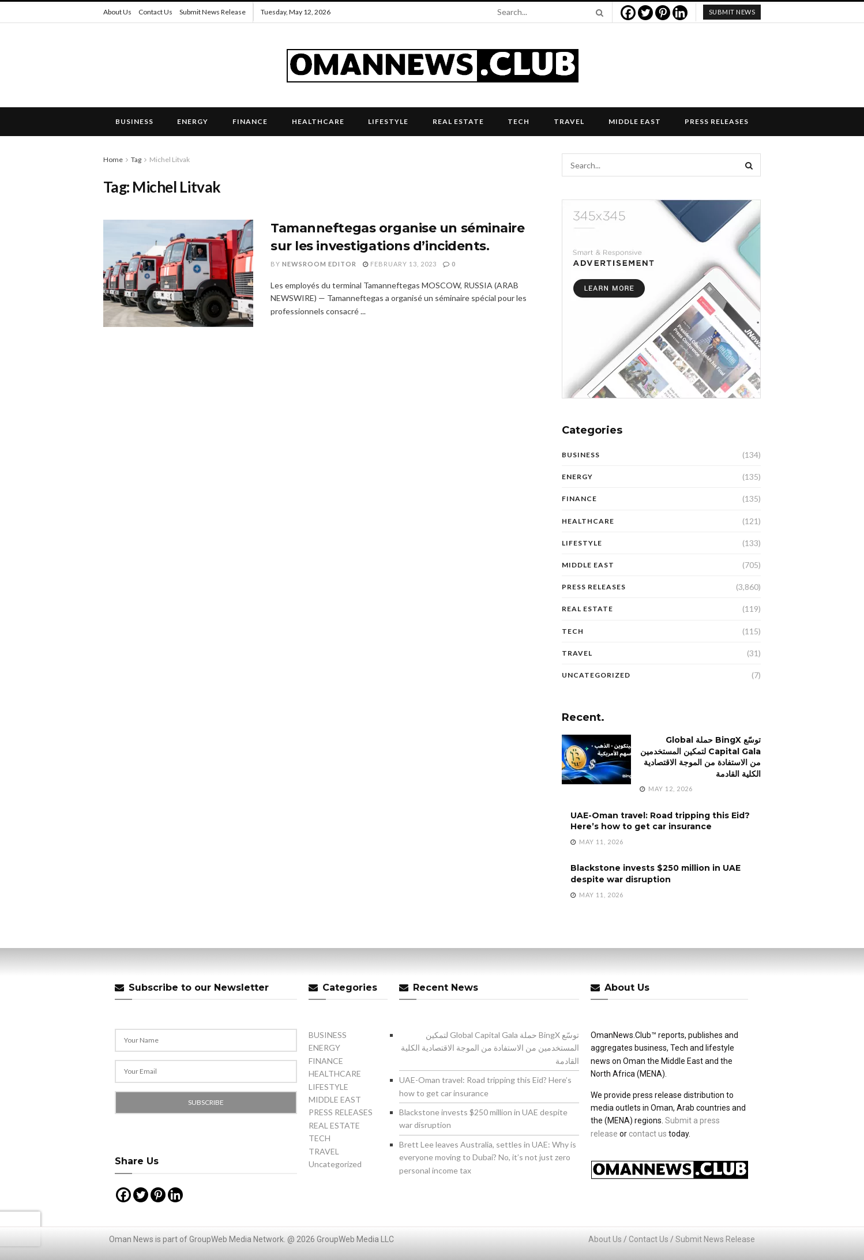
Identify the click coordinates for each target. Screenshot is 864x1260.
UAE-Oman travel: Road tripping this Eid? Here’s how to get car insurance (660, 821)
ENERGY (192, 121)
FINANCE (250, 121)
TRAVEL (569, 121)
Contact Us (155, 11)
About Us (117, 11)
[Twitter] (645, 12)
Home (113, 159)
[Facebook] (628, 12)
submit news (732, 12)
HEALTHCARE (318, 121)
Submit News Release (212, 11)
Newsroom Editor (319, 264)
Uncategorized (596, 675)
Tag (136, 159)
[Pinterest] (662, 12)
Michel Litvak (169, 159)
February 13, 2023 (400, 264)
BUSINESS (134, 121)
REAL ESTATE (458, 121)
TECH (518, 121)
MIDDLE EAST (634, 121)
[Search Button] (597, 12)
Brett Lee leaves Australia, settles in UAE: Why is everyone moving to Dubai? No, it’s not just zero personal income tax (487, 1157)
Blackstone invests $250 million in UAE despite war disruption (655, 874)
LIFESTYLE (388, 121)
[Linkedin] (680, 12)
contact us (648, 1133)
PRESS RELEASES (717, 121)
